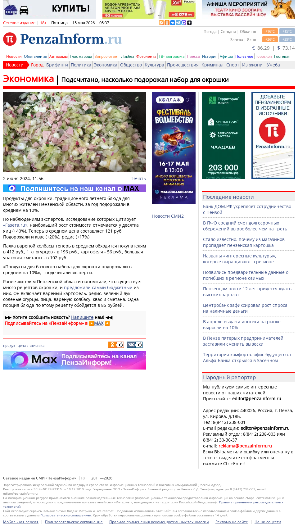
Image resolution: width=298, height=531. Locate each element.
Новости (14, 56)
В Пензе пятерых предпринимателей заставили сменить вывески (243, 341)
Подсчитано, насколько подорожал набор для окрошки (145, 79)
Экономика (105, 65)
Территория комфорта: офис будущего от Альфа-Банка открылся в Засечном (247, 357)
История (210, 56)
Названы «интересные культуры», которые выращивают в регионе (239, 259)
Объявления (35, 56)
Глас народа (81, 56)
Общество (131, 65)
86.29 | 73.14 (273, 48)
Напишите (82, 317)
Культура (154, 65)
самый (99, 287)
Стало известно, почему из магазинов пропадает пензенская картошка (244, 242)
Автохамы (58, 56)
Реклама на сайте (231, 521)
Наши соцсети (268, 521)
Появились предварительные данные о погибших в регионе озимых (245, 275)
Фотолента (146, 56)
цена (22, 345)
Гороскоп (263, 56)
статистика (35, 345)
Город (37, 65)
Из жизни (252, 65)
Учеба (273, 65)
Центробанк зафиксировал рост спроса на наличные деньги (245, 308)
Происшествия (183, 65)
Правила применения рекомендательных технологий (159, 521)
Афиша (226, 56)
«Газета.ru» (15, 225)
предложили (77, 287)
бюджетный (120, 287)
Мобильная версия (20, 521)
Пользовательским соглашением (65, 515)
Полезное (244, 56)
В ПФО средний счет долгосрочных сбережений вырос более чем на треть (245, 226)
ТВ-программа (172, 56)
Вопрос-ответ (106, 56)
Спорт (232, 65)
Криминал (212, 65)
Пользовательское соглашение (74, 521)
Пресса (193, 56)
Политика (81, 65)
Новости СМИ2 (168, 216)
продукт (10, 345)
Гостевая (282, 56)
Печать (138, 178)
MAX (98, 323)
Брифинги (57, 65)
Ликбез (127, 56)
